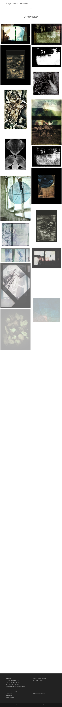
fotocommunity (10, 697)
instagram (9, 693)
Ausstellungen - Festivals (39, 678)
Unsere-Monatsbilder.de (12, 692)
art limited (9, 695)
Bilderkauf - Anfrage (38, 680)
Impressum (36, 692)
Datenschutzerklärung (39, 693)
